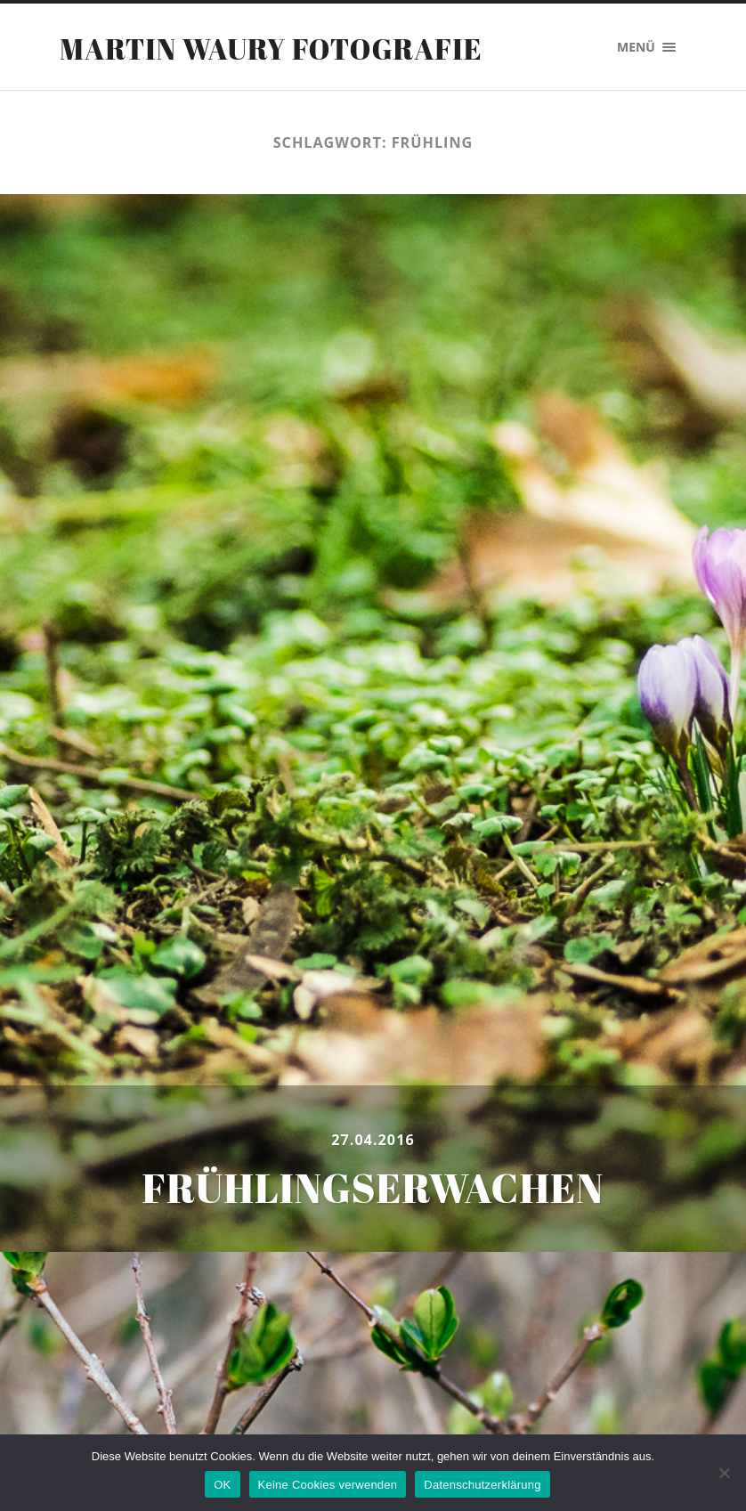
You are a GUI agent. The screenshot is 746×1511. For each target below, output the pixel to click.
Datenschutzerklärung (482, 1484)
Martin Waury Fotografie (271, 48)
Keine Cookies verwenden (328, 1484)
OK (222, 1484)
